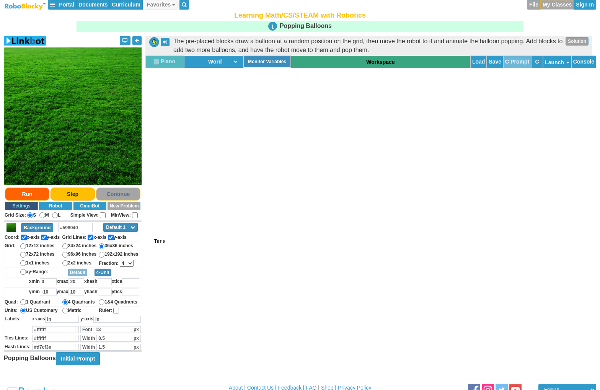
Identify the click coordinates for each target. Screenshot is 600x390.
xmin (34, 281)
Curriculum (126, 5)
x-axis (38, 318)
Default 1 (116, 227)
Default (78, 272)
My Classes (557, 5)
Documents (93, 5)
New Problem (124, 206)
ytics (117, 291)
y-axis (86, 318)
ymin (34, 291)
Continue (118, 194)
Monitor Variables (267, 61)
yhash (91, 291)
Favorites (161, 5)
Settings (21, 206)
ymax (62, 291)
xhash (91, 281)
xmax (62, 281)
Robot (55, 206)
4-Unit (102, 272)
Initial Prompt (78, 359)
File (533, 5)
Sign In (585, 5)
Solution (577, 41)
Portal (66, 5)
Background (37, 227)
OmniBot (89, 206)
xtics (117, 281)
